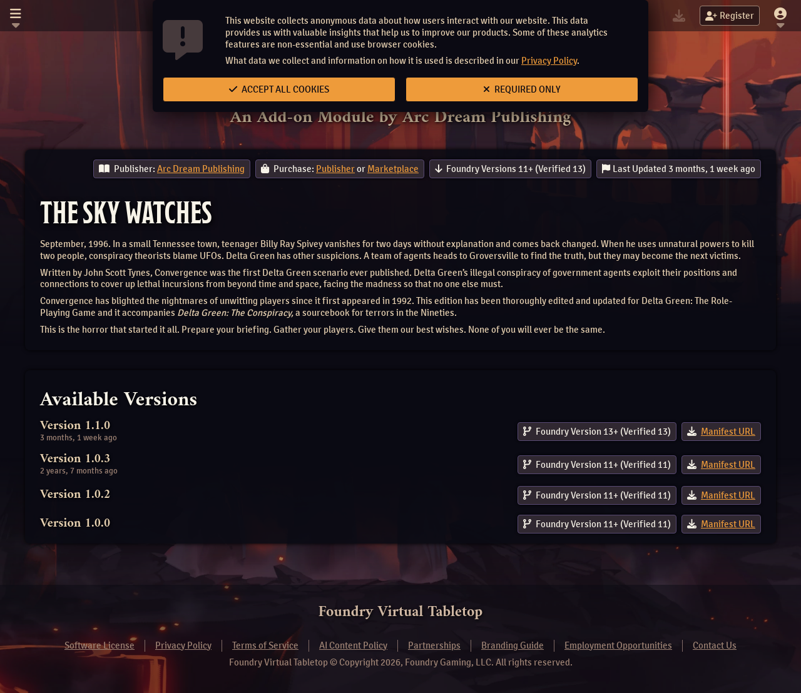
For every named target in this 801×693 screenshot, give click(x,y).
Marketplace (393, 169)
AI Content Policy (353, 645)
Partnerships (434, 645)
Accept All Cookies (279, 89)
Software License (99, 645)
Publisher (335, 169)
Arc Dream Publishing (201, 169)
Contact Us (715, 645)
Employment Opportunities (618, 645)
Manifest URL (728, 431)
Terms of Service (265, 645)
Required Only (522, 89)
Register (729, 15)
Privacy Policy (549, 60)
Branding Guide (512, 645)
